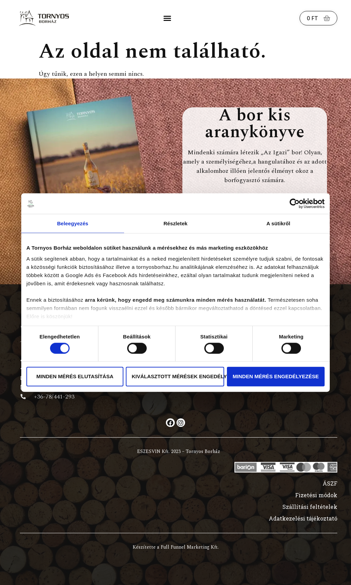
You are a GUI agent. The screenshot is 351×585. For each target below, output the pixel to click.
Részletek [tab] (175, 223)
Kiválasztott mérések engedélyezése (178, 376)
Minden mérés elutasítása (74, 376)
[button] (167, 18)
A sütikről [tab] (278, 223)
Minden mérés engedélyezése (276, 376)
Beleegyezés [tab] (72, 223)
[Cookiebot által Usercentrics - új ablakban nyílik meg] (295, 204)
